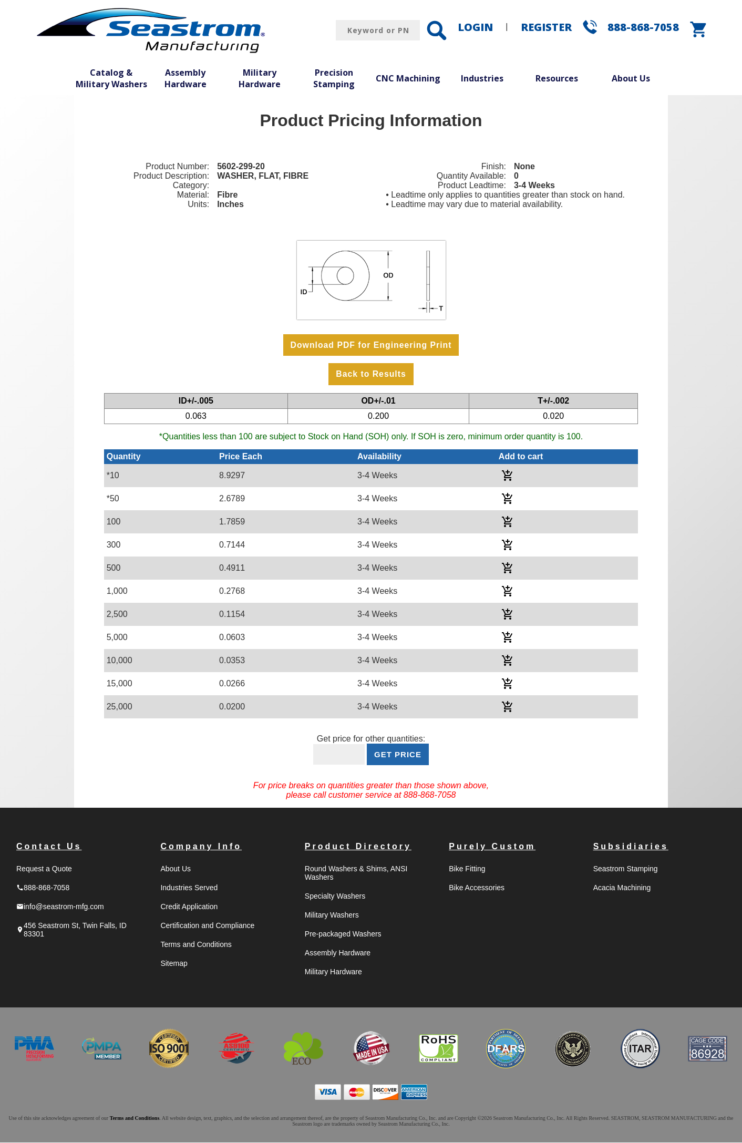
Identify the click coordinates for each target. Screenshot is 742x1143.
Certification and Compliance (207, 926)
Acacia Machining (622, 888)
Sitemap (173, 964)
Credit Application (189, 907)
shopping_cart (698, 29)
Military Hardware (260, 78)
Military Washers (332, 915)
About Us (631, 78)
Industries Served (189, 888)
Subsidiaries (630, 846)
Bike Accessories (476, 888)
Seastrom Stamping (625, 869)
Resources (556, 78)
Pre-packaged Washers (343, 934)
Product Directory (358, 846)
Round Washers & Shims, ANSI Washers (356, 873)
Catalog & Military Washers (111, 78)
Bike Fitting (467, 869)
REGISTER (546, 27)
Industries (482, 78)
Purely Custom (492, 846)
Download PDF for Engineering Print (371, 345)
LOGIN (475, 27)
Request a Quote (44, 869)
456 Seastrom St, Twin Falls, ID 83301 (71, 930)
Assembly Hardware (185, 78)
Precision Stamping (334, 78)
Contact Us (48, 846)
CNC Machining (408, 78)
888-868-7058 (643, 27)
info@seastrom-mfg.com (60, 907)
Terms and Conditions (195, 945)
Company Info (201, 846)
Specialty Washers (335, 896)
